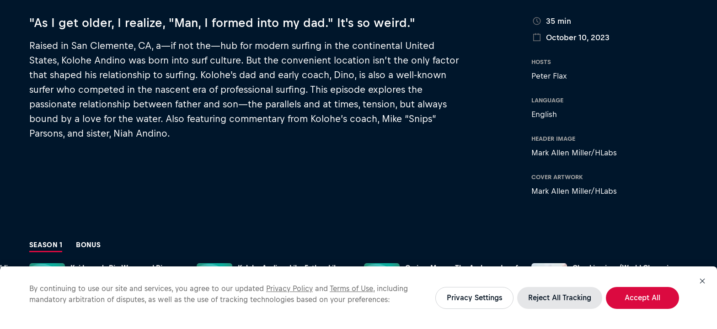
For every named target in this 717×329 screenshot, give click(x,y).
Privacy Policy (289, 288)
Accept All (642, 297)
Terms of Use (351, 288)
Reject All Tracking (559, 297)
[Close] (702, 281)
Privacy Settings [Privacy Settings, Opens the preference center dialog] (474, 297)
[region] (358, 297)
